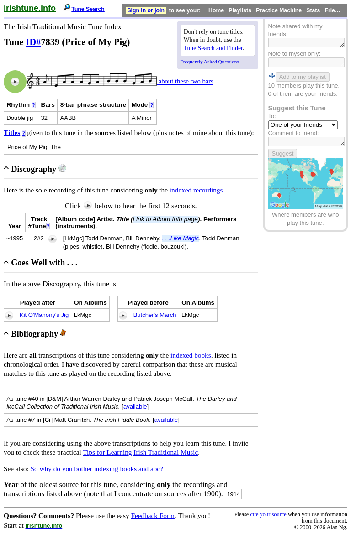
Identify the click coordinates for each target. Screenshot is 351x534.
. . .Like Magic (180, 238)
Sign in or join (146, 10)
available (135, 406)
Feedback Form (153, 515)
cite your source (268, 514)
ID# (33, 42)
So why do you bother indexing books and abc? (97, 468)
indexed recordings (196, 190)
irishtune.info (30, 8)
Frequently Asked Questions (210, 61)
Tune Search (88, 9)
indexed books (190, 355)
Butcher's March (154, 314)
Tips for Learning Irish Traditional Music (140, 452)
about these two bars (185, 81)
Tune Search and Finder (213, 48)
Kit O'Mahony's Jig (44, 314)
